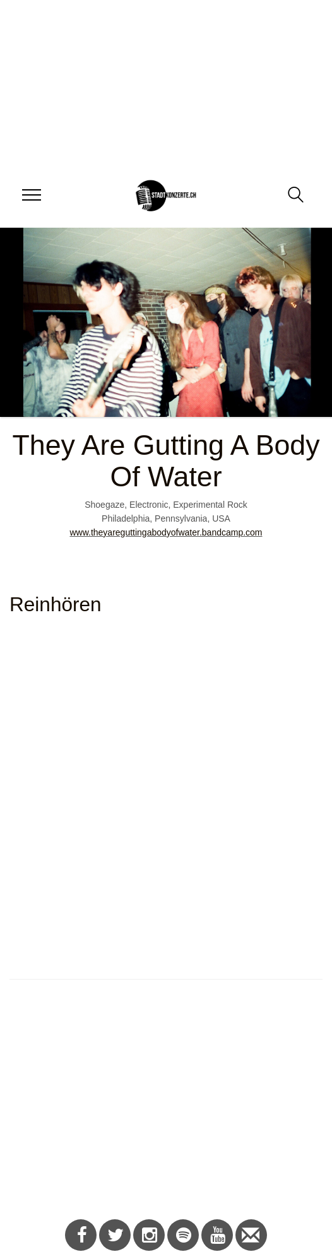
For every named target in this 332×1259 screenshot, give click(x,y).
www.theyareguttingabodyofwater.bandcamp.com (165, 532)
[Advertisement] (161, 1105)
